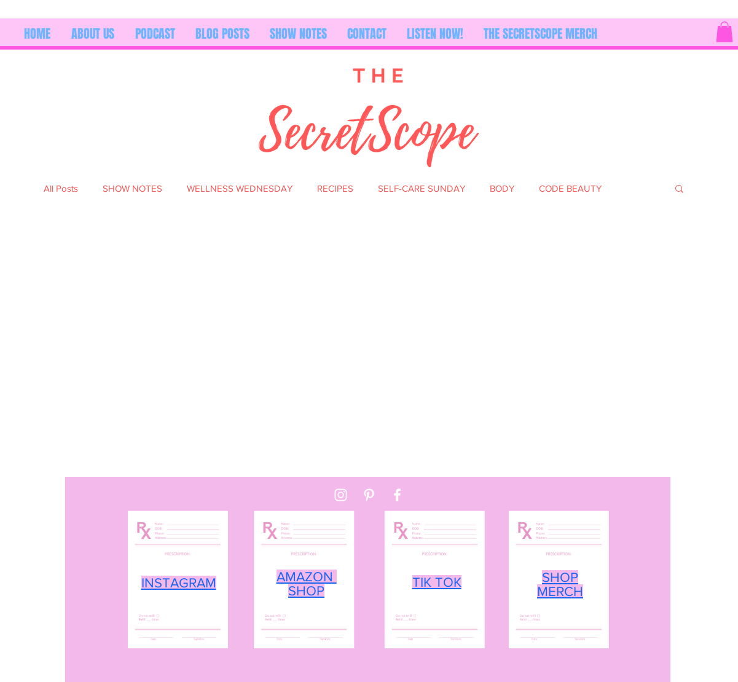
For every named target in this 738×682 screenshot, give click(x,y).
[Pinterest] (664, 63)
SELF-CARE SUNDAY (421, 188)
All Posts (61, 188)
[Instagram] (635, 63)
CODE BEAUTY (570, 188)
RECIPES (335, 188)
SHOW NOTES (132, 188)
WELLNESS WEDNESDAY (239, 188)
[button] (724, 32)
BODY (502, 188)
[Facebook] (692, 63)
